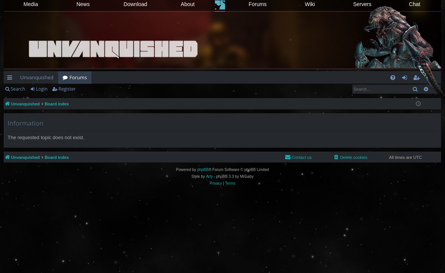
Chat (414, 4)
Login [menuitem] (406, 79)
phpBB (202, 170)
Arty (209, 176)
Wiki (310, 4)
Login (41, 89)
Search (18, 89)
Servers (362, 4)
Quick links (11, 79)
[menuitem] (393, 77)
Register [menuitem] (418, 79)
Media (31, 4)
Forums (258, 4)
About (188, 4)
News (83, 4)
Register (67, 89)
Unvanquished (37, 77)
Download (135, 4)
